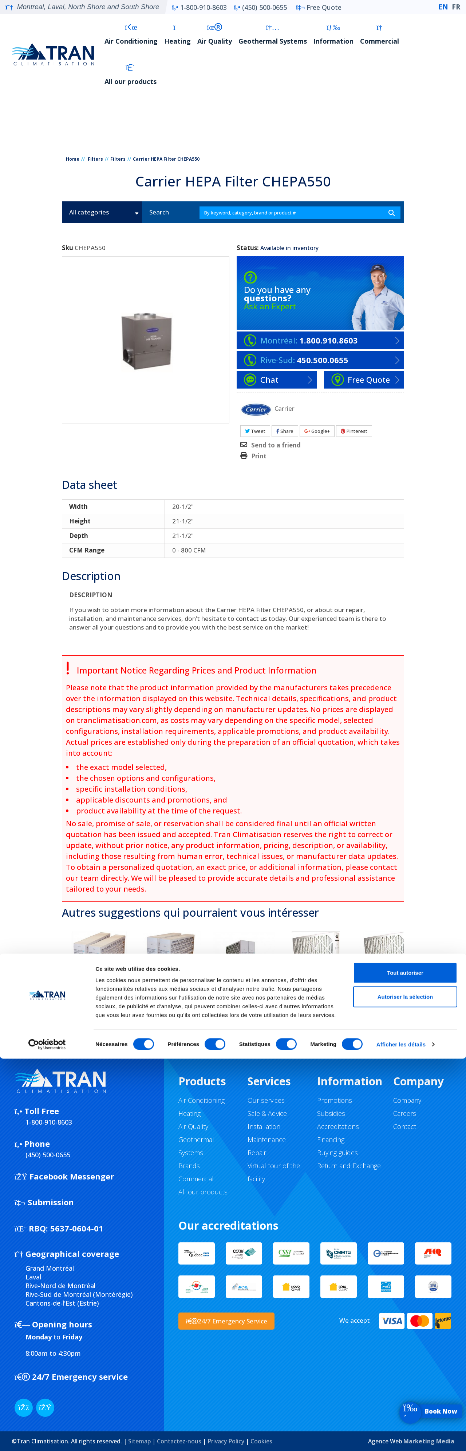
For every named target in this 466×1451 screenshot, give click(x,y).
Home (72, 159)
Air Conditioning (131, 34)
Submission (44, 1202)
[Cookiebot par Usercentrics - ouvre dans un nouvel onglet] (47, 1436)
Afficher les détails (401, 1437)
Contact (404, 1126)
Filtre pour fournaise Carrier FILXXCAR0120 (388, 1009)
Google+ (317, 431)
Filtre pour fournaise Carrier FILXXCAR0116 (316, 1009)
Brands (189, 1165)
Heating (177, 34)
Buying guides (337, 1152)
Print (258, 456)
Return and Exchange (349, 1165)
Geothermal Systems (272, 34)
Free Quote (318, 7)
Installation (264, 1126)
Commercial (379, 34)
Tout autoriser (405, 1365)
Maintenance (267, 1139)
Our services (266, 1100)
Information (333, 34)
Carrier (285, 408)
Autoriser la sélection (405, 1389)
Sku (67, 248)
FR (456, 7)
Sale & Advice (267, 1113)
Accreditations (338, 1126)
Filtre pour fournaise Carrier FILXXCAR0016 (100, 1009)
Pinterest (354, 431)
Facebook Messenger (64, 1176)
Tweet (255, 431)
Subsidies (331, 1113)
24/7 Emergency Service (226, 1321)
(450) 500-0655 (260, 7)
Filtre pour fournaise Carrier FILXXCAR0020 (172, 1009)
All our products (130, 75)
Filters (95, 159)
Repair (257, 1152)
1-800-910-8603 (199, 7)
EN (443, 7)
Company (407, 1100)
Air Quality (214, 34)
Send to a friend (276, 445)
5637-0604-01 (59, 1228)
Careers (404, 1113)
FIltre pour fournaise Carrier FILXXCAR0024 (244, 1009)
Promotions (334, 1100)
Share (284, 431)
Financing (330, 1139)
